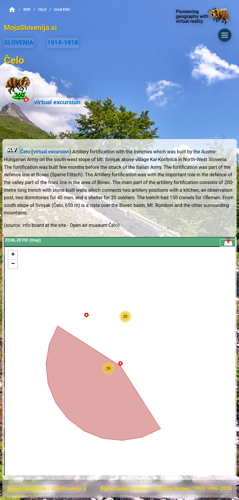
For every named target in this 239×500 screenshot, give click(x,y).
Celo (42, 9)
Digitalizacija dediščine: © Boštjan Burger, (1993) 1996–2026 (166, 488)
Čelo (25, 152)
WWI (27, 9)
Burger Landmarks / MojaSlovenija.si (47, 488)
